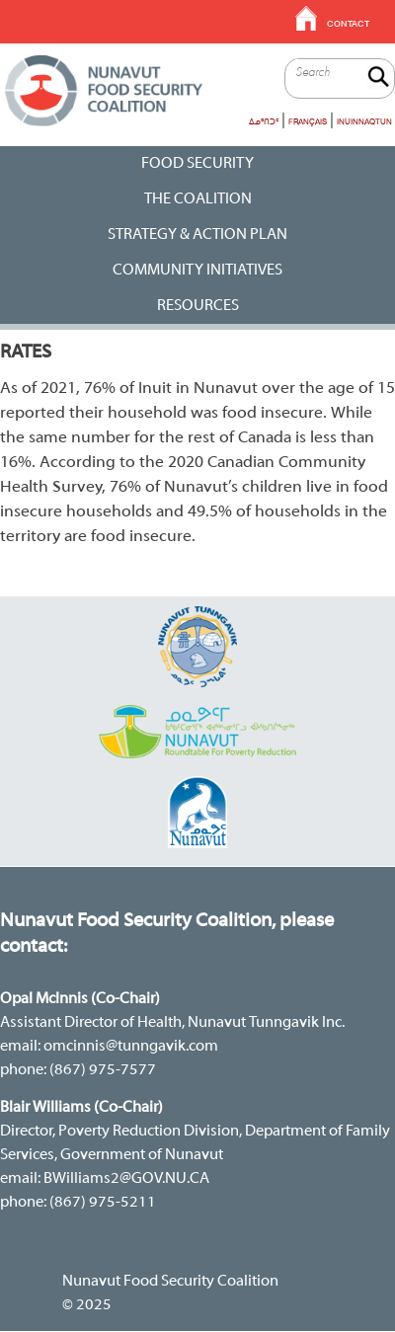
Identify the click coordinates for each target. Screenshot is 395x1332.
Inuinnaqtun (364, 121)
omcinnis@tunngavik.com (130, 1047)
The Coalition (198, 199)
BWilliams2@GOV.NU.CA (126, 1179)
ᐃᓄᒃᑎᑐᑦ (263, 121)
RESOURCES (198, 306)
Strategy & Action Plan (197, 235)
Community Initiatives (197, 270)
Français (307, 121)
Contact (348, 23)
